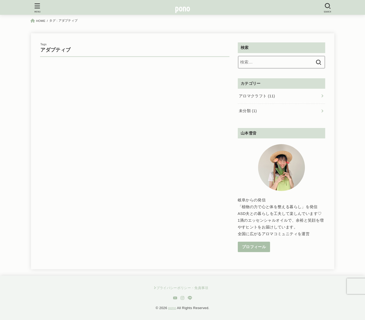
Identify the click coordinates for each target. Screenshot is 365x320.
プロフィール (254, 247)
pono (182, 8)
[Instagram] (182, 298)
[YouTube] (175, 298)
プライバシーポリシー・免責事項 (182, 288)
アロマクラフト (257, 96)
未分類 (248, 111)
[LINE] (190, 298)
